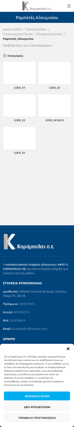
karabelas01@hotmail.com (29, 328)
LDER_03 (19, 120)
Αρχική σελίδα (12, 29)
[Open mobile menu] (69, 6)
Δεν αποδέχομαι (37, 407)
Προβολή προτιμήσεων (37, 418)
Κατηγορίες (15, 55)
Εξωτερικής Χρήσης (50, 34)
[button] (68, 349)
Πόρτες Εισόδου (36, 29)
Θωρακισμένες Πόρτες (18, 34)
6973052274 (21, 312)
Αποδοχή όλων (37, 396)
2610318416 (27, 304)
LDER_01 (19, 88)
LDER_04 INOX (54, 120)
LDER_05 (19, 153)
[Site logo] (37, 5)
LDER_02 (54, 88)
